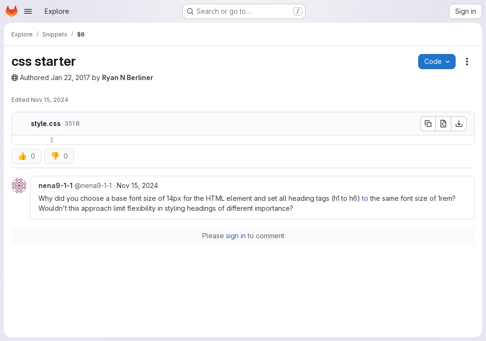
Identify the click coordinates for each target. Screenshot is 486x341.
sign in (236, 236)
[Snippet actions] (467, 61)
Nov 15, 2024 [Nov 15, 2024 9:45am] (137, 185)
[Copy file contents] (427, 123)
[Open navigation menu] (28, 11)
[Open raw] (443, 123)
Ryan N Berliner (127, 77)
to (365, 198)
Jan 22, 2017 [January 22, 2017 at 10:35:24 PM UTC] (70, 77)
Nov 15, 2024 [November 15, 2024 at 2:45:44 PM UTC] (49, 99)
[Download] (459, 123)
